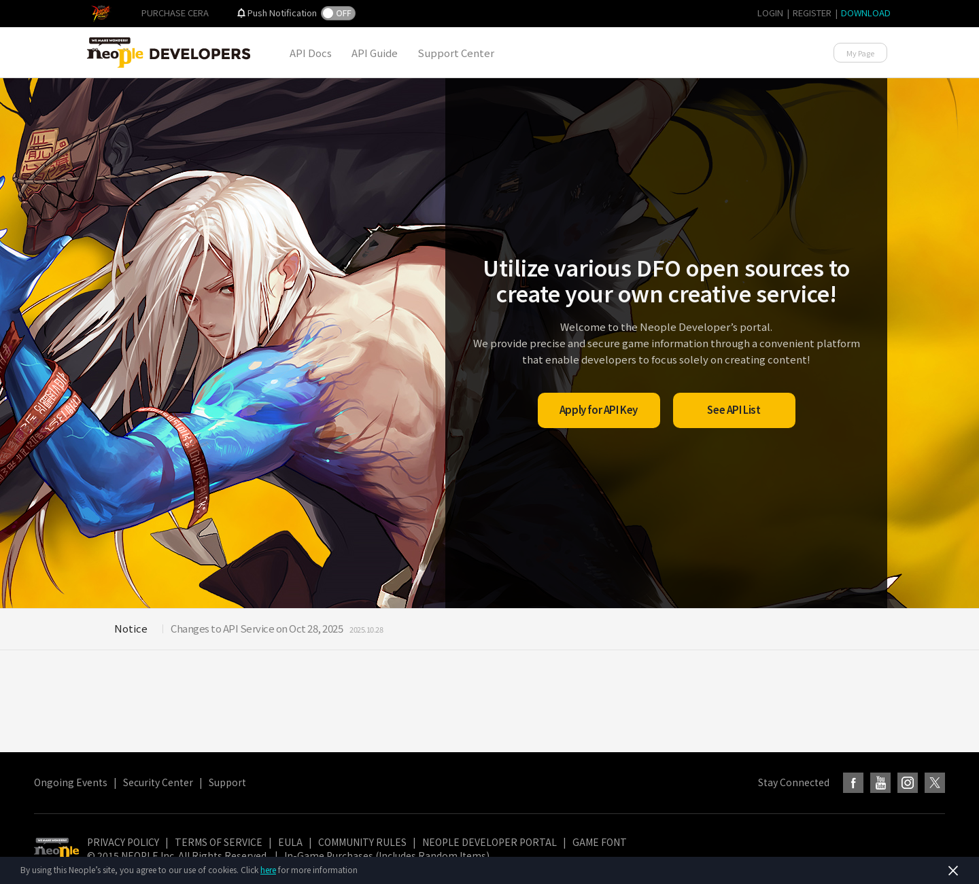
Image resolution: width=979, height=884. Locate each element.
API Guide (374, 53)
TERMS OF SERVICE (218, 842)
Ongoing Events (70, 782)
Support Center (455, 53)
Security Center (158, 782)
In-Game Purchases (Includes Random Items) (387, 855)
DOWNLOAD (866, 12)
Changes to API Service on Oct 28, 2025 (257, 628)
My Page (860, 53)
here (268, 869)
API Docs (311, 53)
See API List (733, 409)
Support (227, 782)
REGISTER (812, 12)
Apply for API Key (599, 409)
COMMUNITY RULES (362, 842)
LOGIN (770, 12)
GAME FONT (599, 842)
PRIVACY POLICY (123, 842)
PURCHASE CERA (175, 12)
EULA (290, 842)
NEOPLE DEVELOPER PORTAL (489, 842)
